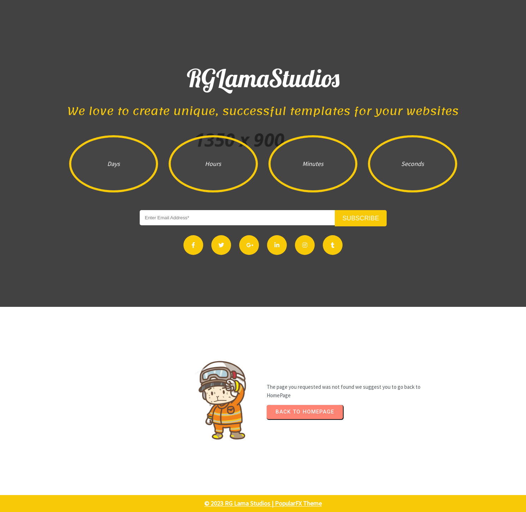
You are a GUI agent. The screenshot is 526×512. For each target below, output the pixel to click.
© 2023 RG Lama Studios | (239, 503)
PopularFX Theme (298, 503)
